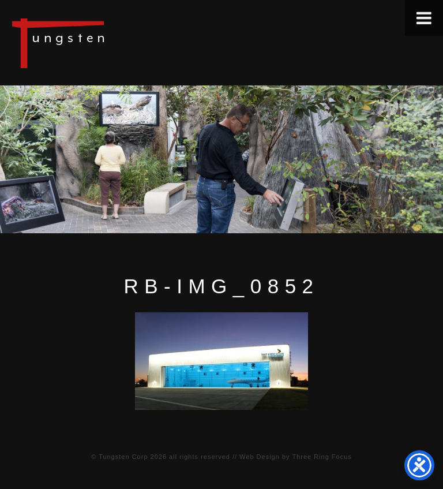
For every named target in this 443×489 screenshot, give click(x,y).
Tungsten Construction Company (98, 42)
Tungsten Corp (123, 456)
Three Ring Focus (321, 456)
